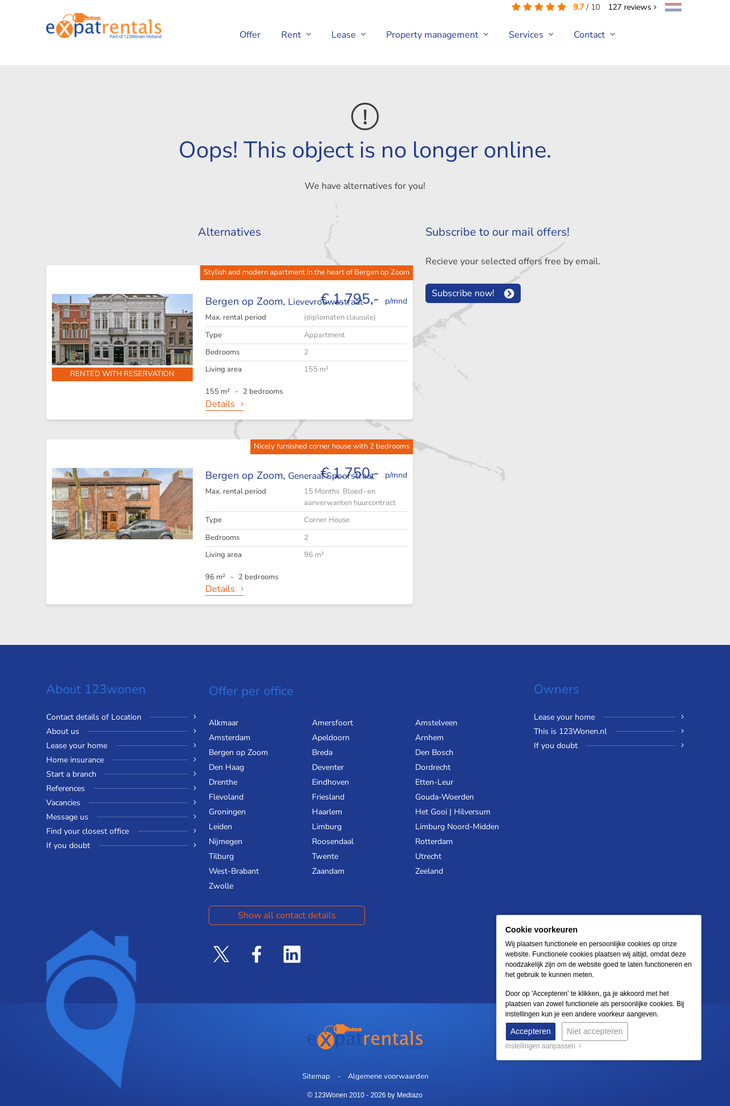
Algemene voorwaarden (388, 1076)
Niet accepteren (595, 1031)
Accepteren (530, 1031)
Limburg (327, 826)
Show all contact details (287, 915)
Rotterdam (434, 841)
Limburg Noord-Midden (457, 826)
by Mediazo (405, 1095)
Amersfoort (332, 722)
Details (220, 404)
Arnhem (429, 737)
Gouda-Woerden (444, 797)
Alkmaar (223, 722)
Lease (348, 35)
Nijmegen (225, 841)
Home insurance (75, 759)
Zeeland (429, 871)
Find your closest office (87, 831)
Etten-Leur (434, 782)
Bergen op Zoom (238, 752)
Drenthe (223, 782)
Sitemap (316, 1076)
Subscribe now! (463, 293)
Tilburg (221, 856)
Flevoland (226, 797)
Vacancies (63, 802)
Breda (322, 752)
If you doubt (68, 845)
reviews (632, 7)
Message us (67, 817)
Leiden (220, 826)
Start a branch (71, 774)
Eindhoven (330, 782)
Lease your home (76, 745)
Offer (250, 35)
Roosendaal (333, 841)
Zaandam (328, 871)
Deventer (328, 767)
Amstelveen (436, 722)
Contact (594, 35)
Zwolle (221, 886)
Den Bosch (434, 752)
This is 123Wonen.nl (570, 731)
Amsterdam (229, 737)
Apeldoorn (331, 737)
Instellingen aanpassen (543, 1046)
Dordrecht (433, 767)
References (65, 788)
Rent (296, 35)
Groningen (227, 811)
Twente (325, 856)
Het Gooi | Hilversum (452, 811)
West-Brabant (234, 871)
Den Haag (226, 767)
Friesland (328, 797)
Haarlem (327, 811)
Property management (437, 35)
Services (531, 35)
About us (62, 731)
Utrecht (428, 856)
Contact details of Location (93, 717)
